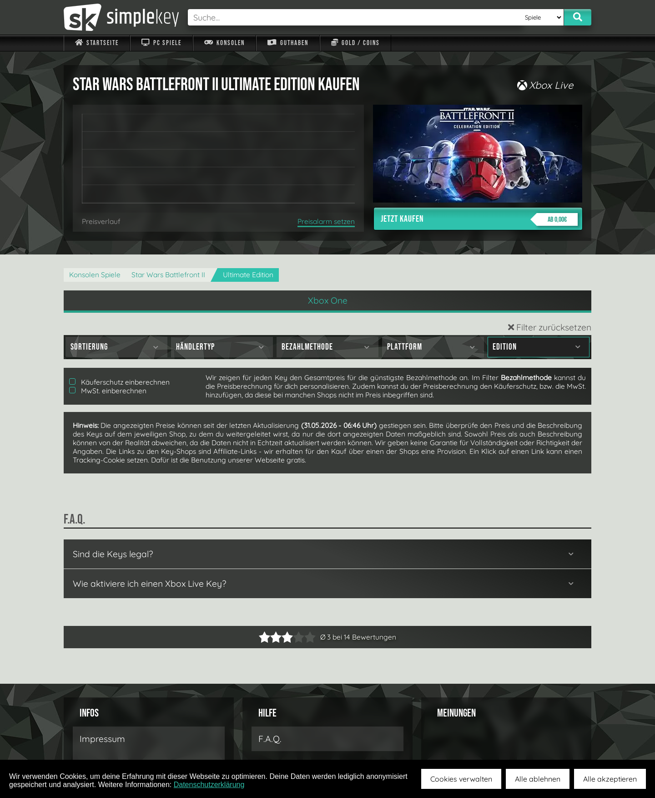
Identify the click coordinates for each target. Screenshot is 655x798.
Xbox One (328, 300)
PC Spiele (161, 43)
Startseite (97, 43)
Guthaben (287, 43)
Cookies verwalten (461, 778)
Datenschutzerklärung (209, 784)
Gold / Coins (355, 43)
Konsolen (224, 43)
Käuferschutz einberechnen (119, 382)
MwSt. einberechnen (107, 390)
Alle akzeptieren (610, 778)
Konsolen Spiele (95, 274)
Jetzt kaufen (479, 219)
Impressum (102, 738)
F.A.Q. (270, 738)
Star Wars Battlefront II (168, 274)
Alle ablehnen (537, 778)
